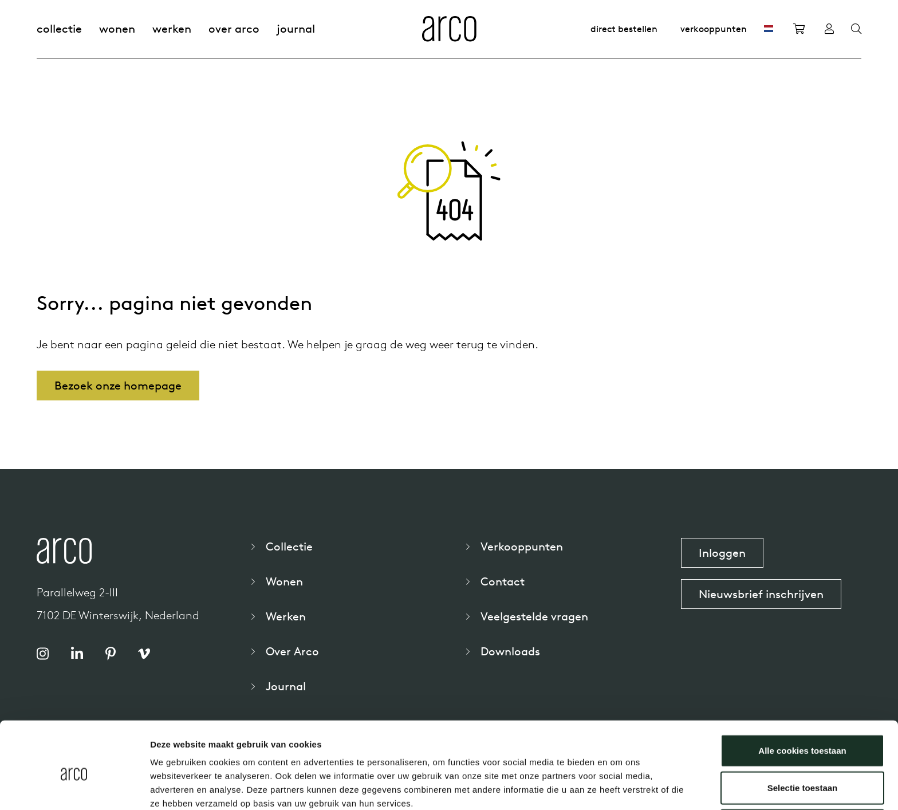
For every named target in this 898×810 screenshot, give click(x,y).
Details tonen (619, 787)
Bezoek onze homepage (118, 385)
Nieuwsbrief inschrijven (761, 594)
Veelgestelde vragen (534, 616)
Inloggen (722, 552)
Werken (171, 28)
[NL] (768, 28)
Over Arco (233, 28)
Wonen (117, 28)
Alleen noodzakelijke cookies (802, 772)
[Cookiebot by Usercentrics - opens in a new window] (74, 787)
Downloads (510, 651)
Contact (502, 581)
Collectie (59, 28)
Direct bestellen (623, 28)
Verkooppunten (713, 28)
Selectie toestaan (802, 735)
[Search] (856, 29)
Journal (296, 28)
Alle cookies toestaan (802, 697)
